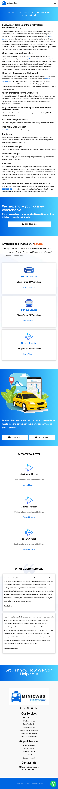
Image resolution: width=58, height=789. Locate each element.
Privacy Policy (37, 784)
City (6, 61)
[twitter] (24, 708)
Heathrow (32, 59)
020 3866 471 (7, 189)
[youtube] (32, 708)
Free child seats (7, 130)
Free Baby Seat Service (29, 733)
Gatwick (40, 59)
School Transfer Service (29, 736)
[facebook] (20, 708)
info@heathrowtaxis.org (29, 767)
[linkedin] (35, 708)
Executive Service (29, 727)
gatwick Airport (29, 752)
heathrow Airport (29, 745)
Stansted (47, 59)
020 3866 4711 (30, 769)
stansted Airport (29, 758)
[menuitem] (29, 717)
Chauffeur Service (29, 724)
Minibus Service (29, 721)
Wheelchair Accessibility (29, 730)
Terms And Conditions (23, 784)
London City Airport (29, 755)
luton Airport (29, 748)
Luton (53, 59)
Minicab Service (29, 718)
